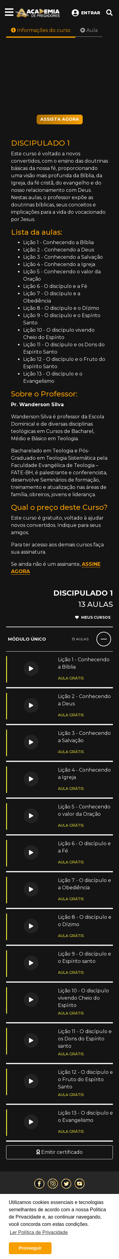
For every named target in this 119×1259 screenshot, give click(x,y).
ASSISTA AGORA (59, 119)
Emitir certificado (59, 1152)
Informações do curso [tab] (40, 30)
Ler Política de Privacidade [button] (39, 1232)
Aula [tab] (89, 30)
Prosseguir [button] (30, 1248)
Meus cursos (92, 617)
